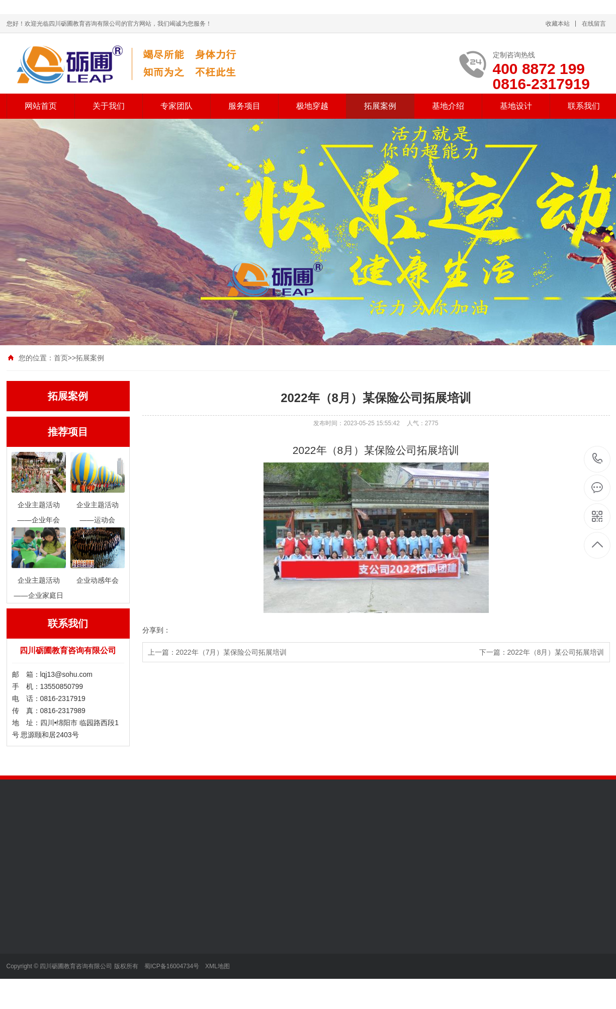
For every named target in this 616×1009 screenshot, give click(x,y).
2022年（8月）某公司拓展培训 (555, 652)
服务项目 (244, 106)
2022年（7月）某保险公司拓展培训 (231, 652)
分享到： (156, 630)
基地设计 (516, 106)
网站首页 (41, 106)
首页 (61, 358)
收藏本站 (558, 23)
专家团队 (176, 106)
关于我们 (109, 106)
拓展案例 (380, 106)
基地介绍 (448, 106)
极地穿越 (312, 106)
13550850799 (597, 459)
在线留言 (594, 23)
